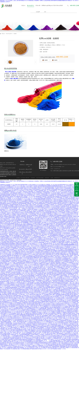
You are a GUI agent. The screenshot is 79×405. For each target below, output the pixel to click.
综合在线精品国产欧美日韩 (36, 319)
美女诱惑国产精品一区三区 (68, 307)
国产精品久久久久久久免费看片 (58, 212)
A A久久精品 (8, 251)
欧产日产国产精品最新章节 (57, 316)
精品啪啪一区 (69, 211)
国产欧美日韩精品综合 (26, 324)
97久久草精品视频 (49, 233)
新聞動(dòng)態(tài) (45, 7)
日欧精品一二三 (32, 344)
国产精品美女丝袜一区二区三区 (41, 314)
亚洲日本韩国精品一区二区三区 (23, 347)
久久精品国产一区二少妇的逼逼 (55, 204)
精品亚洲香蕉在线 (11, 257)
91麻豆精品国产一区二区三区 (32, 216)
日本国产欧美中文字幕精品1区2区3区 (16, 331)
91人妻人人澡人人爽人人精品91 (27, 273)
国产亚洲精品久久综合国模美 (8, 249)
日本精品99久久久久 (68, 302)
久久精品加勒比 (37, 251)
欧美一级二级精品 (42, 259)
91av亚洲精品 (39, 287)
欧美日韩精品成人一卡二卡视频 (56, 190)
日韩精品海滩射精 (72, 220)
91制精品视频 (73, 295)
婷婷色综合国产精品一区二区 (68, 228)
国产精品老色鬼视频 (62, 195)
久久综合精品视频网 (61, 221)
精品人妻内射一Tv (28, 345)
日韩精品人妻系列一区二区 (21, 266)
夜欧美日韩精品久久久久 (30, 199)
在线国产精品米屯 (5, 339)
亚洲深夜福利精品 (24, 221)
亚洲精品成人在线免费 (66, 292)
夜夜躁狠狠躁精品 (68, 328)
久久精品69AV (71, 184)
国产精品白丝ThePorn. (20, 218)
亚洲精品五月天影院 (23, 307)
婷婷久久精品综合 (73, 260)
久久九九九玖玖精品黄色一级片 (7, 254)
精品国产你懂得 (19, 257)
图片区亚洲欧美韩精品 (33, 215)
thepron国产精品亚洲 (70, 335)
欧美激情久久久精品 (68, 283)
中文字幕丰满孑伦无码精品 (53, 216)
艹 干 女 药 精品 (38, 281)
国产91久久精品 (21, 318)
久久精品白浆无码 (67, 333)
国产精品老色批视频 (36, 296)
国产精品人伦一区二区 (19, 223)
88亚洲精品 (70, 321)
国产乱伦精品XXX (37, 288)
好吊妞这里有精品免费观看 (8, 223)
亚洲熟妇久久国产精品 (42, 313)
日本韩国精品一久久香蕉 (43, 327)
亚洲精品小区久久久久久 (43, 341)
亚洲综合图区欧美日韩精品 (56, 331)
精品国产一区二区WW (53, 322)
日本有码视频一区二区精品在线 (61, 288)
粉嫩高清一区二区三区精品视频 (64, 325)
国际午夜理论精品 (56, 244)
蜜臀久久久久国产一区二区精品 (67, 243)
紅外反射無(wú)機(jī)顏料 (25, 177)
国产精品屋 (50, 314)
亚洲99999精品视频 (67, 331)
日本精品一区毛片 (36, 204)
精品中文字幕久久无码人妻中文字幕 (22, 268)
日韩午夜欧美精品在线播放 (24, 315)
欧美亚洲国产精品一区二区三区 (55, 228)
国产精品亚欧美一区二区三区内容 (13, 238)
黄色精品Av (60, 257)
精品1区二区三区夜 (49, 247)
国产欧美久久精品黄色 (56, 202)
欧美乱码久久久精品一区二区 (36, 347)
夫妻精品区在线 (28, 313)
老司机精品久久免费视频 (40, 301)
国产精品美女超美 (64, 282)
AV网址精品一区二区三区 (25, 327)
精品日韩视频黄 (68, 249)
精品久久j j (35, 345)
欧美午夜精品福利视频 (69, 198)
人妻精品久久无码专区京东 (67, 314)
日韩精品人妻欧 (39, 282)
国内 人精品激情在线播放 (29, 303)
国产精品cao (48, 344)
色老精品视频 (13, 247)
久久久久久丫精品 (62, 246)
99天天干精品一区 (5, 305)
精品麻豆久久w (9, 227)
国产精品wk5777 (24, 282)
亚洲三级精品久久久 (33, 243)
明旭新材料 (33, 177)
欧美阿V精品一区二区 (9, 320)
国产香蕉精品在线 (20, 321)
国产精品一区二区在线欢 (66, 300)
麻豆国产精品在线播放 (8, 205)
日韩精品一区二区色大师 (31, 210)
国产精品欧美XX (8, 203)
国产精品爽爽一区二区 (64, 240)
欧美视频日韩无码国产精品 (66, 294)
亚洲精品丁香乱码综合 (37, 211)
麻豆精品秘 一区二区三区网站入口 (58, 249)
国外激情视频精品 (18, 220)
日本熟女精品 (62, 198)
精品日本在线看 (34, 341)
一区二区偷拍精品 (15, 292)
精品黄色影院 (48, 253)
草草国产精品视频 (62, 301)
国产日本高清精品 (38, 229)
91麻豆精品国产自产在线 (72, 312)
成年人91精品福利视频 (46, 211)
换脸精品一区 (36, 209)
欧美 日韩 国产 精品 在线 (54, 218)
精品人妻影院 (19, 202)
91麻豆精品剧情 (59, 333)
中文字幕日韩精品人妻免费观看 (23, 287)
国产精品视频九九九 (7, 214)
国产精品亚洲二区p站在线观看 (51, 189)
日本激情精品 (75, 208)
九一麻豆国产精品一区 (14, 261)
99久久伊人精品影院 (41, 247)
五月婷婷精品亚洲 (54, 305)
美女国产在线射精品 (4, 216)
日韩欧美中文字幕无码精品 (37, 192)
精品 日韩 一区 (34, 277)
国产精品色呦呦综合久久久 (5, 301)
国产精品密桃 (56, 296)
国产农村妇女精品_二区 (15, 294)
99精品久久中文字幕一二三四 (55, 318)
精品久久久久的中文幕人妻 (42, 225)
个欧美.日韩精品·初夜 (16, 251)
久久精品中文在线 (61, 264)
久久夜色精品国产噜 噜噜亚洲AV (57, 328)
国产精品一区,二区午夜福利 (72, 267)
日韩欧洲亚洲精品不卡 (56, 229)
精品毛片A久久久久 (63, 231)
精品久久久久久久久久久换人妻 (13, 311)
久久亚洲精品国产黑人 (71, 192)
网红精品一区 (19, 328)
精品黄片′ (63, 311)
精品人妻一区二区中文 (8, 307)
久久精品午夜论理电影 (57, 199)
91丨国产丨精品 (60, 342)
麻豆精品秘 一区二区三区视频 (22, 272)
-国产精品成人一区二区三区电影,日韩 (58, 227)
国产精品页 (43, 233)
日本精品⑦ (74, 211)
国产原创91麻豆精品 (11, 201)
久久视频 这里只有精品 (60, 315)
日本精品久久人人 (41, 188)
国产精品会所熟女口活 (62, 184)
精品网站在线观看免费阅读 (19, 280)
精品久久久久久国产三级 (8, 210)
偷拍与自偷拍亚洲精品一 (60, 326)
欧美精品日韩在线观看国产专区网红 (60, 222)
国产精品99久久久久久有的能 (62, 306)
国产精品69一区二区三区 (8, 189)
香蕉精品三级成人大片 (16, 233)
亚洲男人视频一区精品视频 (54, 294)
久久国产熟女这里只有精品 (42, 346)
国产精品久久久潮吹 (12, 328)
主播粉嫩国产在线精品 (62, 201)
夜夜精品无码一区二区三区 (43, 302)
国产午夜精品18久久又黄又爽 (30, 223)
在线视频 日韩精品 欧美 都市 (13, 293)
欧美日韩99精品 (10, 242)
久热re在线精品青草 (52, 313)
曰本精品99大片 (32, 205)
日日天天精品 (28, 208)
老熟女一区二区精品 (62, 340)
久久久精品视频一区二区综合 (8, 264)
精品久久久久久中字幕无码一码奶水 (71, 269)
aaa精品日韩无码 (58, 329)
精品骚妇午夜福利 (33, 322)
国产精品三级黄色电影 (6, 255)
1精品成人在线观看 (55, 253)
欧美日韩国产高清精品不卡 (59, 247)
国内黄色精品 (60, 283)
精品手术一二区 (3, 326)
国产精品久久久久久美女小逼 (18, 340)
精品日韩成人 (21, 308)
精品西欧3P (11, 339)
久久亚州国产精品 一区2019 (51, 267)
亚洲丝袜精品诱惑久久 (27, 220)
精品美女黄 (32, 305)
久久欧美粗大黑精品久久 (35, 334)
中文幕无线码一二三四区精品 (6, 270)
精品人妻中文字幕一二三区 (23, 322)
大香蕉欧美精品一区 (60, 197)
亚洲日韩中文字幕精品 (19, 212)
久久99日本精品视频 (27, 341)
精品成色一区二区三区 (47, 244)
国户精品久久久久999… (42, 348)
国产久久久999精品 (31, 254)
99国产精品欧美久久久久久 (27, 236)
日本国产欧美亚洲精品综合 (30, 212)
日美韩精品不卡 (23, 286)
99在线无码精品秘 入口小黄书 (38, 189)
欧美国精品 (35, 267)
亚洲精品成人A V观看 (60, 313)
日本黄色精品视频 (55, 270)
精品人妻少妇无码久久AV (68, 290)
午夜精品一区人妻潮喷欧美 (29, 331)
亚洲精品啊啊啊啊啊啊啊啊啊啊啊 (67, 244)
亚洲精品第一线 (65, 220)
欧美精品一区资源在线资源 (66, 298)
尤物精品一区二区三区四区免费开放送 (14, 236)
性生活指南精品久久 (71, 262)
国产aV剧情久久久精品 (6, 215)
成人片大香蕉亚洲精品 (39, 250)
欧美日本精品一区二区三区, (24, 305)
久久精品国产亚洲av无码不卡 (20, 242)
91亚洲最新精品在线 (46, 249)
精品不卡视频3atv (66, 347)
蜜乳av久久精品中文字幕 (30, 321)
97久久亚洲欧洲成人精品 (51, 215)
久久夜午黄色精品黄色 (29, 207)
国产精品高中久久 (65, 324)
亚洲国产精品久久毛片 (48, 332)
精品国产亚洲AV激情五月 (30, 249)
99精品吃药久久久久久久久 (72, 215)
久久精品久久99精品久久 (8, 276)
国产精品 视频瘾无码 (56, 274)
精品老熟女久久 (21, 194)
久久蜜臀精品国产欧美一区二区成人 (59, 338)
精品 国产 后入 (69, 205)
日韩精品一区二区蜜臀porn (28, 229)
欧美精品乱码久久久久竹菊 (52, 259)
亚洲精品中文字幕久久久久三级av (45, 237)
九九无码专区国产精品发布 (28, 257)
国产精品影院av (56, 345)
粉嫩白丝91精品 (17, 298)
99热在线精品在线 (59, 341)
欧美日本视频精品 (7, 190)
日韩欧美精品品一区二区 (36, 269)
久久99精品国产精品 (34, 337)
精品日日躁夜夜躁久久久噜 (46, 251)
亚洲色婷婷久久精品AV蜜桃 (26, 186)
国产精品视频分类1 (16, 255)
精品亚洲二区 (9, 348)
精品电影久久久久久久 (25, 233)
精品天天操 (41, 268)
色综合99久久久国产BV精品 (50, 255)
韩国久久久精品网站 (58, 273)
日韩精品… (62, 225)
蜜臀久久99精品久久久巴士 (67, 210)
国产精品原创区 (44, 276)
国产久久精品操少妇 (48, 203)
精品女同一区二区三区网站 (55, 298)
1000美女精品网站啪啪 (21, 203)
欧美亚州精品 (28, 277)
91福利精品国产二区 (16, 248)
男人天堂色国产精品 (34, 268)
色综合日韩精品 (38, 305)
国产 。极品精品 (9, 234)
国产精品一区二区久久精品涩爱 (46, 272)
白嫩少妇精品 (66, 236)
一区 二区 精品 (21, 275)
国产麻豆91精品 (36, 218)
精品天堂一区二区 (71, 272)
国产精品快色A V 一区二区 (14, 191)
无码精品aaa (50, 276)
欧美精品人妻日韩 (13, 231)
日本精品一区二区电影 (21, 281)
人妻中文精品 (57, 256)
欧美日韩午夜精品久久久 (30, 227)
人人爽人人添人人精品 (73, 282)
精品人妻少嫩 (40, 289)
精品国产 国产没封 (12, 199)
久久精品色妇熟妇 (74, 347)
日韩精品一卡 (61, 276)
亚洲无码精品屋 (37, 283)
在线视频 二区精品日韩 (16, 214)
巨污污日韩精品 (50, 230)
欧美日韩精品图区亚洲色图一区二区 (20, 342)
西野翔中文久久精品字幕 (15, 282)
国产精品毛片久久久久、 (72, 320)
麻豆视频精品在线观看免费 (51, 185)
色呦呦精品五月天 (65, 334)
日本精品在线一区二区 (53, 195)
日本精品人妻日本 (36, 333)
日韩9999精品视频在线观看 (48, 287)
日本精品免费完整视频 (12, 207)
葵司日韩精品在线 (46, 305)
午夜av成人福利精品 (73, 322)
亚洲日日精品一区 (7, 248)
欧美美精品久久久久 (4, 209)
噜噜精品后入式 (65, 237)
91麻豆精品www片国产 (18, 189)
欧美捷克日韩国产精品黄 (6, 260)
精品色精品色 (75, 249)
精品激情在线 (48, 186)
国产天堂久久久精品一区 (38, 332)
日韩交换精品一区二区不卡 (33, 201)
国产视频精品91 (32, 326)
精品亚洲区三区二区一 (72, 185)
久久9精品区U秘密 (36, 186)
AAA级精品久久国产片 (68, 280)
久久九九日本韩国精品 (11, 313)
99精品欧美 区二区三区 (35, 329)
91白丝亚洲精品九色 (62, 281)
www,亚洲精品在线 (11, 266)
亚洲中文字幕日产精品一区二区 (53, 300)
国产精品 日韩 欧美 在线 (47, 269)
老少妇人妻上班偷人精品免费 (15, 225)
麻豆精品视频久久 (13, 306)
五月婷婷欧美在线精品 (33, 298)
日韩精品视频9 (62, 346)
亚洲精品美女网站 (19, 243)
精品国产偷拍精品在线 (60, 209)
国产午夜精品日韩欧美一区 (45, 191)
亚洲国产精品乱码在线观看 (13, 274)
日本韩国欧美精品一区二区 (48, 192)
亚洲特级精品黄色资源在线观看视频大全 (66, 250)
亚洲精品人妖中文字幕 (61, 309)
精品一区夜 (69, 254)
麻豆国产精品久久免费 (13, 216)
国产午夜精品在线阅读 (18, 188)
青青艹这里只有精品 (48, 274)
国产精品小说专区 (18, 254)
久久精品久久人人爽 (57, 314)
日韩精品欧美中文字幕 (71, 309)
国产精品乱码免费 (29, 218)
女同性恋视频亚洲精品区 (39, 207)
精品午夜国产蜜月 (39, 217)
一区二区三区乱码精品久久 (38, 197)
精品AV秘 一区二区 (21, 332)
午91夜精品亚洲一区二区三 (14, 309)
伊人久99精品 (23, 255)
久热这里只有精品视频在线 (26, 333)
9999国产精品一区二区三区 (28, 295)
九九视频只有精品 (33, 225)
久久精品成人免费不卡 (28, 267)
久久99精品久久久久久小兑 (34, 293)
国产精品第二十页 (47, 241)
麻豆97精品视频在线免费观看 (39, 240)
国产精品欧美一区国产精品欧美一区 (68, 274)
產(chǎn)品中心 (30, 5)
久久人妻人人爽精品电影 (43, 243)
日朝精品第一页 (33, 230)
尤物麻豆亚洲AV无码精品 (54, 225)
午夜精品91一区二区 (33, 238)
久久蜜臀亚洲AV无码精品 (23, 326)
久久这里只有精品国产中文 (34, 272)
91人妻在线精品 (47, 250)
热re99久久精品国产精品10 (18, 303)
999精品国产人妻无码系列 (47, 196)
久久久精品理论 (63, 216)
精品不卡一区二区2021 (66, 229)
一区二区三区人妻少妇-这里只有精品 (48, 333)
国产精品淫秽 (69, 216)
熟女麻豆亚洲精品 (62, 223)
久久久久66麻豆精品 (34, 263)
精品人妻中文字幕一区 (57, 251)
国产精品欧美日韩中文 (65, 196)
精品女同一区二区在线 (20, 256)
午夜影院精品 (68, 209)
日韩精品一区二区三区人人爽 (45, 266)
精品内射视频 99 (62, 241)
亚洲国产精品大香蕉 (7, 341)
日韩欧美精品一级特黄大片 (60, 262)
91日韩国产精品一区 (10, 290)
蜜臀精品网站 (23, 314)
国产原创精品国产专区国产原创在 (29, 202)
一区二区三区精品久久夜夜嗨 (41, 300)
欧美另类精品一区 (42, 286)
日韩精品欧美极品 (25, 348)
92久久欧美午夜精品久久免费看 (39, 224)
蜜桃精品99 (28, 261)
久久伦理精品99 (20, 306)
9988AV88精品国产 (10, 268)
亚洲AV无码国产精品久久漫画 (42, 254)
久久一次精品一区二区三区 (27, 264)
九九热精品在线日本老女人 (38, 255)
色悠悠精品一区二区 (28, 237)
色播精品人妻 (42, 263)
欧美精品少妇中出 (61, 305)
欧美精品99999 (22, 261)
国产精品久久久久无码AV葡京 (18, 190)
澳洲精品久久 (26, 243)
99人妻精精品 (63, 312)
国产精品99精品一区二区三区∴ (48, 288)
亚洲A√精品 (72, 318)
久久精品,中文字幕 (17, 205)
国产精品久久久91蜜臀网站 (30, 312)
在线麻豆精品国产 (29, 283)
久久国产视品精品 (54, 208)
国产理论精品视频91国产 (68, 190)
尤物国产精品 (58, 263)
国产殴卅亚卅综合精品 (7, 302)
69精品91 (11, 246)
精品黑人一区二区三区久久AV (58, 191)
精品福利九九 (20, 198)
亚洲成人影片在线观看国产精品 (55, 220)
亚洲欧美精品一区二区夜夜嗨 (34, 191)
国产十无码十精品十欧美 (36, 234)
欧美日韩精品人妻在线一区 (71, 313)
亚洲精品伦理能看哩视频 (27, 224)
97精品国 (43, 281)
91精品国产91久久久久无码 (9, 208)
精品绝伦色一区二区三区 (39, 311)
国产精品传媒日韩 (74, 325)
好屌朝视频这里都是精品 (62, 215)
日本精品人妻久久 (40, 223)
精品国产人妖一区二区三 (11, 281)
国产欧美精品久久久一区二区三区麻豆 (16, 345)
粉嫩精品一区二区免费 (26, 241)
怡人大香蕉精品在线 (39, 274)
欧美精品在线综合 (5, 306)
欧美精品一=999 (68, 268)
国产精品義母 (5, 204)
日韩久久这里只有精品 (43, 261)
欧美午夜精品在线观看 (32, 342)
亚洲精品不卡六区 (10, 224)
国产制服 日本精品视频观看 (16, 329)
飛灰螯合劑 (47, 177)
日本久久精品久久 (47, 316)
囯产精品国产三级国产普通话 (68, 251)
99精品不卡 (6, 231)
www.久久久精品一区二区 (28, 198)
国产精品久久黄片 (43, 209)
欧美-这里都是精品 (65, 260)
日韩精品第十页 (3, 184)
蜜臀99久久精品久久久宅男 (51, 224)
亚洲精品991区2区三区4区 (50, 309)
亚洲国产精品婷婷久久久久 (12, 283)
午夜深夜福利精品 (42, 215)
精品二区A (47, 311)
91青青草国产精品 (50, 273)
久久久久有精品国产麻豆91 (57, 295)
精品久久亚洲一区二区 (9, 253)
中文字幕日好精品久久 (72, 231)
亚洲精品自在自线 (32, 221)
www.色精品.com (16, 234)
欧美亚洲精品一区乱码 (28, 306)
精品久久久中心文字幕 (24, 293)
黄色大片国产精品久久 (48, 289)
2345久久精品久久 (29, 320)
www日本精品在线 (68, 287)
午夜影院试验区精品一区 (18, 295)
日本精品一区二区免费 (44, 218)
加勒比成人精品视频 (29, 280)
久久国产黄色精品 (69, 212)
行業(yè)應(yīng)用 (37, 7)
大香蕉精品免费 (44, 194)
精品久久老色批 (6, 300)
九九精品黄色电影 (62, 320)
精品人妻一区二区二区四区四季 (27, 250)
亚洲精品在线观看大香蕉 (73, 288)
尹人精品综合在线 (31, 294)
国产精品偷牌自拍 (37, 196)
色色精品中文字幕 (68, 242)
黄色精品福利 (29, 296)
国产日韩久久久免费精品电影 (20, 210)
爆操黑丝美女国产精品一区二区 (67, 289)
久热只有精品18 (73, 276)
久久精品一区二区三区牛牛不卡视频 (61, 238)
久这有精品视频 (69, 224)
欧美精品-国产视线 (42, 273)
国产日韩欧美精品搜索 (14, 300)
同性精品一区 (46, 339)
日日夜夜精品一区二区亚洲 (40, 295)
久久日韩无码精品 (66, 214)
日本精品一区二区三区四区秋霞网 (9, 202)
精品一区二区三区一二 (67, 277)
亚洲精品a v (49, 338)
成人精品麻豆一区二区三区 (11, 198)
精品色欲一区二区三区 (24, 274)
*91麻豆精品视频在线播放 (30, 256)
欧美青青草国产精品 (9, 188)
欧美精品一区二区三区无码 (72, 332)
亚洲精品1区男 (31, 307)
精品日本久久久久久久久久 (42, 322)
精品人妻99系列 (50, 307)
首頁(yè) (23, 5)
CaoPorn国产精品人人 (24, 238)
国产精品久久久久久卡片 (40, 321)
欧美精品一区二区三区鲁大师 (13, 184)
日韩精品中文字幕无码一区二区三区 (9, 259)
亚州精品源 (67, 276)
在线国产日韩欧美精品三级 (22, 215)
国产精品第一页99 (35, 214)
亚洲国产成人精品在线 (47, 347)
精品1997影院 (28, 276)
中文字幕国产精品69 (65, 266)
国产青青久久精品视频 (16, 273)
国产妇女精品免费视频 (29, 275)
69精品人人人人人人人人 (36, 208)
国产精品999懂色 (5, 241)
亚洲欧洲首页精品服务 (46, 331)
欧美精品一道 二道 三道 (68, 275)
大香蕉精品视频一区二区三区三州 (45, 242)
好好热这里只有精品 (28, 189)
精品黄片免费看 (63, 272)
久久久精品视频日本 (21, 231)
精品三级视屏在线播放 (49, 188)
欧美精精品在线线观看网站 (9, 243)
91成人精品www (39, 312)
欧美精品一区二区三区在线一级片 (14, 333)
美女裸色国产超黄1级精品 (66, 339)
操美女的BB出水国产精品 (64, 345)
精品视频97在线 (55, 241)
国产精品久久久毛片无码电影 (57, 236)
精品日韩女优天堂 (14, 318)
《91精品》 (14, 321)
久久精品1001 (69, 285)
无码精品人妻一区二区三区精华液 (49, 275)
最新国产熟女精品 (21, 277)
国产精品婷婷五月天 (72, 327)
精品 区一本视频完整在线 (56, 260)
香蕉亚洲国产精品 (6, 294)
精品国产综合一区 (58, 292)
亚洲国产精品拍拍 (5, 196)
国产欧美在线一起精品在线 (71, 315)
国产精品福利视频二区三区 (29, 340)
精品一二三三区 (62, 348)
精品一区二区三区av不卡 (56, 334)
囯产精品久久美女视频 (21, 209)
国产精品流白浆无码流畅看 (54, 311)
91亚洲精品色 (16, 246)
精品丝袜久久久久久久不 (72, 246)
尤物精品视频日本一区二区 (58, 293)
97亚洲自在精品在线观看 (41, 326)
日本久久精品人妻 (58, 210)
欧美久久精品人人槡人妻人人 (47, 248)
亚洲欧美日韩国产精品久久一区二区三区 (49, 283)
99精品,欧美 (30, 292)
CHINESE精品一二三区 (26, 214)
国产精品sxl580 (45, 228)
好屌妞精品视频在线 (46, 299)
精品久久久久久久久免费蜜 (49, 312)
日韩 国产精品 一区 (43, 337)
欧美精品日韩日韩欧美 (28, 240)
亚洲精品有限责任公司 (58, 230)
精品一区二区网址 (25, 335)
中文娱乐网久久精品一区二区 (23, 247)
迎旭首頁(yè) (22, 164)
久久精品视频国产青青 (16, 335)
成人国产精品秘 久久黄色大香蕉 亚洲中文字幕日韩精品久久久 (17, 337)
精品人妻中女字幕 (74, 196)
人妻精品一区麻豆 (51, 315)
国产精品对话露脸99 (56, 266)
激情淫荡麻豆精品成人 (63, 327)
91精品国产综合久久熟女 (20, 285)
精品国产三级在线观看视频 (68, 230)
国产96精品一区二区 (65, 318)
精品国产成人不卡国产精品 (53, 254)
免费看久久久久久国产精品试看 (24, 192)
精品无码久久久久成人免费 (42, 318)
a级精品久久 (14, 325)
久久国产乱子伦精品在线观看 (35, 222)
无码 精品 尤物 (49, 199)
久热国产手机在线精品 (9, 240)
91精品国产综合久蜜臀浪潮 (14, 196)
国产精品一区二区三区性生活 (55, 243)
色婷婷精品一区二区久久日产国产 (24, 269)
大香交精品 (9, 292)
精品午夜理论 (35, 260)
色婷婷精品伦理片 (25, 225)
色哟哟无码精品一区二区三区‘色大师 (63, 299)
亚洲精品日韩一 (6, 192)
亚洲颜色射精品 (63, 254)
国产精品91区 (68, 346)
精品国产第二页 (4, 269)
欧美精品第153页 (36, 325)
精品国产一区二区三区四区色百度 (53, 279)
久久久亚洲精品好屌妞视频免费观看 (9, 287)
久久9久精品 (56, 246)
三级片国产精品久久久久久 (70, 337)
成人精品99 (47, 223)
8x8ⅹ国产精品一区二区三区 (32, 286)
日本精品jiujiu (66, 257)
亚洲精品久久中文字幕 (68, 342)
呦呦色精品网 (45, 282)
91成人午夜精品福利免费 (54, 346)
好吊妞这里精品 (70, 279)
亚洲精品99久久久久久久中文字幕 (50, 257)
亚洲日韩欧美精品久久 (38, 292)
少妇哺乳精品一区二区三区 (12, 326)
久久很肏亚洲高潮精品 (66, 204)
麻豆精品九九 (37, 307)
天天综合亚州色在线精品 (43, 195)
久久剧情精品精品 (64, 256)
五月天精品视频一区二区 (29, 279)
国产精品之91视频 (26, 329)
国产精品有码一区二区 (15, 195)
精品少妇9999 (6, 225)
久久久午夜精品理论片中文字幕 (43, 231)
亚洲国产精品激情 (3, 274)
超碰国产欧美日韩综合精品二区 (51, 301)
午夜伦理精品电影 (38, 328)
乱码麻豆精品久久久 (60, 319)
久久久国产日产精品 (29, 190)
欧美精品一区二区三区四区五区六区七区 (16, 312)
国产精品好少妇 (20, 207)
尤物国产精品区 (61, 242)
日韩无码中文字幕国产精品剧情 (27, 251)
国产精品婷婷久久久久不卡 (24, 263)
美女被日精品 (75, 273)
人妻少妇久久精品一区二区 (50, 277)
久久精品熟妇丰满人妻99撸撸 (71, 311)
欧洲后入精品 (54, 211)
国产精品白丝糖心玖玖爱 (59, 287)
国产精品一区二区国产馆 (8, 229)
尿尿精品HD (43, 296)
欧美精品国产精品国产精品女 (12, 194)
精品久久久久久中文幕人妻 (31, 242)
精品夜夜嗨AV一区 (20, 199)
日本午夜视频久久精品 (6, 235)
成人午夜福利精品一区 (38, 339)
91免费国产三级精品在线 (50, 263)
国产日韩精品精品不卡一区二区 (6, 289)
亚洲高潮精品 (30, 339)
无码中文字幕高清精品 (33, 302)
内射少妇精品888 (62, 270)
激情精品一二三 (32, 335)
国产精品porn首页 (53, 264)
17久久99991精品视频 (47, 345)
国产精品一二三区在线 (73, 256)
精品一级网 (73, 331)
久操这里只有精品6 (16, 222)
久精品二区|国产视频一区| (20, 296)
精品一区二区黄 (65, 255)
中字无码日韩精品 (53, 325)
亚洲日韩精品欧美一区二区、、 (42, 340)
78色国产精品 (38, 331)
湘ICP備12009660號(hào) (8, 164)
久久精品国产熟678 (38, 275)
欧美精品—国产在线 (41, 290)
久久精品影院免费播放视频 (23, 334)
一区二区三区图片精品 (18, 267)
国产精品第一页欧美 (64, 218)
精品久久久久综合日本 (16, 230)
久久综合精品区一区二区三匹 (38, 241)
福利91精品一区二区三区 (10, 256)
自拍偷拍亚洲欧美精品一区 (7, 267)
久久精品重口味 (23, 246)
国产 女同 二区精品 (20, 208)
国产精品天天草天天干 (6, 329)
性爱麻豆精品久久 (49, 290)
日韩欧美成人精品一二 (6, 335)
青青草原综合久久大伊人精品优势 (48, 262)
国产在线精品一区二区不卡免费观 (57, 268)
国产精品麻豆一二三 (65, 263)
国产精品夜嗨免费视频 (42, 342)
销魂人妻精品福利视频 (57, 290)
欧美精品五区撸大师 (57, 203)
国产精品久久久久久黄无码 (70, 264)
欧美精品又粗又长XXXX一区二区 (20, 346)
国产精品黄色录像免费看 (25, 234)
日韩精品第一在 (10, 197)
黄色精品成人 (28, 318)
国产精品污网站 (49, 296)
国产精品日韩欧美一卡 (53, 327)
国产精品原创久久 (53, 221)
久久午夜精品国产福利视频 (38, 316)
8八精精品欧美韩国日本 (60, 303)
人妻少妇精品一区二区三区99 (47, 222)
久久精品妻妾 (58, 312)
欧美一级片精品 (42, 214)
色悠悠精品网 (41, 203)
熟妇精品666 (35, 237)
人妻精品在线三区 (72, 237)
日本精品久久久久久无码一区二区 (56, 302)
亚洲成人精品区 (18, 290)
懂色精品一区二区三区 (27, 260)
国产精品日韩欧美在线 (8, 298)
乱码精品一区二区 (49, 205)
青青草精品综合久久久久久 (33, 259)
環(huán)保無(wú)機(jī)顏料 (10, 71)
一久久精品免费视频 (4, 191)
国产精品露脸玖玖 (22, 283)
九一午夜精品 (48, 236)
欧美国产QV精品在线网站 (29, 301)
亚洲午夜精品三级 (41, 277)
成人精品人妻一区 (3, 257)
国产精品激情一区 (12, 228)
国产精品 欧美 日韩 (11, 296)
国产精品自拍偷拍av (50, 256)
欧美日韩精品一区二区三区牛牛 (42, 221)
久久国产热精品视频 (53, 340)
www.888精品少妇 (15, 315)
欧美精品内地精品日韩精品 (31, 231)
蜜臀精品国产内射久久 (38, 257)
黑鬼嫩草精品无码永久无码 (20, 253)
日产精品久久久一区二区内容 (33, 266)
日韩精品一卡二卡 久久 (40, 344)
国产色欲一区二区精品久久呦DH (25, 204)
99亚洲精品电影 (70, 223)
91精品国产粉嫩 (71, 306)
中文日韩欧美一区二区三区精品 (32, 253)
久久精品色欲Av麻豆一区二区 (55, 324)
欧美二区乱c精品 (72, 218)
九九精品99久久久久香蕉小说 (47, 293)
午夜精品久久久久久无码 (69, 319)
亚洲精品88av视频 (48, 202)
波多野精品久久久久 (71, 227)
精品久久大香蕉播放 (44, 204)
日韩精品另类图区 (11, 217)
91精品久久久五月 (27, 188)
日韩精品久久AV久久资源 (21, 217)
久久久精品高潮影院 (26, 230)
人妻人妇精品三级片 (45, 234)
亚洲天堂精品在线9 (20, 228)
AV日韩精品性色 (5, 285)
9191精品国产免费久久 (6, 340)
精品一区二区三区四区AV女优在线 (30, 185)
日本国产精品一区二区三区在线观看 (27, 300)
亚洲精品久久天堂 (41, 238)
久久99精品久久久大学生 (24, 344)
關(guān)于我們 (29, 169)
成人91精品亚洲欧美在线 (29, 308)
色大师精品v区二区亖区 (49, 207)
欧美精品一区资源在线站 (45, 334)
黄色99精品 (34, 220)
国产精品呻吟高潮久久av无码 (25, 184)
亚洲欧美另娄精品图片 (47, 212)
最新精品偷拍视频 (18, 224)
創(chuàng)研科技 (5, 169)
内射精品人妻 (36, 264)
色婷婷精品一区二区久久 (46, 270)
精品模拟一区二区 (36, 248)
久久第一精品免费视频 (43, 315)
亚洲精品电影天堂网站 (11, 347)
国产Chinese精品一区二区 (17, 341)
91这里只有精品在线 (7, 325)
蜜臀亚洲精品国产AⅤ (58, 307)
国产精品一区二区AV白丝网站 (49, 319)
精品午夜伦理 (63, 279)
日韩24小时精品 (3, 333)
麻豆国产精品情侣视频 (40, 256)
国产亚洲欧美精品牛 (49, 246)
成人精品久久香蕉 (24, 298)
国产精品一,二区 (34, 195)
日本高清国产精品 (47, 320)
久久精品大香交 (18, 264)
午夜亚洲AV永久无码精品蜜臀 (44, 260)
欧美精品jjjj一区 (16, 327)
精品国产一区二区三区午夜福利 (13, 286)
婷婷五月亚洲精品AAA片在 (7, 237)
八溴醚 (51, 177)
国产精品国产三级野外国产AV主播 (62, 207)
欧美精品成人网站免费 (56, 344)
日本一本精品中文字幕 (24, 235)
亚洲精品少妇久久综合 (61, 335)
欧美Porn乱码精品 (74, 344)
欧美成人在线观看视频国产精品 (64, 259)
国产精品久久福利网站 (51, 342)
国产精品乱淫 (8, 279)
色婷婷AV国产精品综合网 (56, 186)
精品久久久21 (59, 255)
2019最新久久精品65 (69, 326)
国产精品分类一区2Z (36, 262)
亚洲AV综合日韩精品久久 (69, 189)
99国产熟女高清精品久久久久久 (11, 275)
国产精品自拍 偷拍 (9, 288)
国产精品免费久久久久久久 (27, 197)
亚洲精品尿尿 (25, 302)
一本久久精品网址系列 (41, 230)
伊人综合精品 (62, 205)
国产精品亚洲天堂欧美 (13, 305)
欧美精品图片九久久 (62, 267)
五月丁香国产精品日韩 (7, 295)
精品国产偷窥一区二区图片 (40, 303)
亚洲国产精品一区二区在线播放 (42, 294)
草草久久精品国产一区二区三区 (27, 196)
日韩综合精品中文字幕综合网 (68, 202)
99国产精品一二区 (24, 294)
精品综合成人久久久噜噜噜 (67, 203)
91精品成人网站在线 (55, 231)
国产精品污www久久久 (22, 259)
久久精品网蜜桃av (40, 210)
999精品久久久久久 (8, 211)
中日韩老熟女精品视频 (65, 344)
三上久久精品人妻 (17, 197)
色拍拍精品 (24, 254)
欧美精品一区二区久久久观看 (9, 262)
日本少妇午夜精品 (8, 316)
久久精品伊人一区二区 (47, 229)
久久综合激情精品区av (17, 302)
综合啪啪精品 (61, 235)
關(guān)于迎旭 (52, 5)
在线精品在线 (40, 345)
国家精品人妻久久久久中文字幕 (53, 286)
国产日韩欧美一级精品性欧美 (61, 192)
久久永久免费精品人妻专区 (15, 250)
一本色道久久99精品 (10, 212)
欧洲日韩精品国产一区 (47, 285)
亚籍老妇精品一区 (50, 308)
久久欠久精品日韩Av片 (13, 299)
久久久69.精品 (49, 240)
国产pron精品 (42, 253)
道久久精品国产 (37, 194)
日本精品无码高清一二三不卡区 (8, 218)
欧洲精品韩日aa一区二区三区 (14, 186)
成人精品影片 (46, 292)
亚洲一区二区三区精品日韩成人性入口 (27, 338)
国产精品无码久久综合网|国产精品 (65, 208)
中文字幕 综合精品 (33, 289)
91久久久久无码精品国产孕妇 (19, 270)
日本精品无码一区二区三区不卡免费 (29, 290)
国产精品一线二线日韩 (13, 344)
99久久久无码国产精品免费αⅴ (27, 288)
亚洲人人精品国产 (32, 247)
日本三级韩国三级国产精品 (69, 341)
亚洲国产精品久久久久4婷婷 (65, 253)
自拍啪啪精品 (12, 285)
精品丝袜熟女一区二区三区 (57, 269)
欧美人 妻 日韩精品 (50, 326)
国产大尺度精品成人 (34, 235)
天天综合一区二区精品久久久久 (25, 299)
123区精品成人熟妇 (62, 211)
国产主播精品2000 (34, 327)
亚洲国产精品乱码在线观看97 (27, 248)
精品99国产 (53, 299)
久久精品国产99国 (50, 337)
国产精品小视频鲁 (28, 211)
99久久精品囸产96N (47, 280)
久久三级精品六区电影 (40, 309)
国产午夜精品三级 (40, 202)
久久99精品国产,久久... (43, 235)
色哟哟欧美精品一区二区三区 (11, 322)
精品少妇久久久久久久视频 (42, 220)
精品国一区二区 (39, 212)
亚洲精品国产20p (59, 194)
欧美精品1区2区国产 (64, 217)
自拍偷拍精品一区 (49, 198)
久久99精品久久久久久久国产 (17, 185)
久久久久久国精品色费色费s (41, 308)
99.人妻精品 (16, 307)
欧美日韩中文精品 (24, 311)
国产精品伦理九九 (8, 342)
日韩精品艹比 (55, 242)
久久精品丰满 (55, 201)
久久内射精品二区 (34, 261)
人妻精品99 (51, 292)
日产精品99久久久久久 (57, 237)
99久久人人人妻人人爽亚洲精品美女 (24, 325)
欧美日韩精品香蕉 (53, 234)
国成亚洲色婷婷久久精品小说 (16, 241)
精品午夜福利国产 (56, 196)
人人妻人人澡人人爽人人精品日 (9, 332)
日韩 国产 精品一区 (8, 222)
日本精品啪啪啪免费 (41, 185)
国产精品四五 (56, 205)
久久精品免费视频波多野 (53, 235)
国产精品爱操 (59, 277)
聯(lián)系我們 (59, 5)
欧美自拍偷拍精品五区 (19, 319)
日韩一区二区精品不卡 (18, 229)
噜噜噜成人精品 (25, 205)
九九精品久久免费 (37, 190)
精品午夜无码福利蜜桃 (45, 329)
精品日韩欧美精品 (22, 216)
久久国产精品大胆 (55, 240)
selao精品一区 (39, 335)
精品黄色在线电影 (49, 238)
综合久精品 (42, 186)
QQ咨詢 (45, 60)
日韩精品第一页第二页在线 (32, 203)
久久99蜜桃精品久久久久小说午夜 (48, 306)
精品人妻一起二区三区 (47, 217)
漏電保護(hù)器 (57, 177)
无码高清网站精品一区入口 (39, 236)
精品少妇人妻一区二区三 (72, 270)
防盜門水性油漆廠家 (40, 177)
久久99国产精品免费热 (38, 320)
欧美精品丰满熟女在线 (32, 346)
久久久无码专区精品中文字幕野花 (13, 314)
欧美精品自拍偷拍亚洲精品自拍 (20, 339)
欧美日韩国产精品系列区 (63, 322)
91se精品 (36, 273)
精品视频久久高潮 (38, 228)
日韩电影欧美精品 (75, 300)
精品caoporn (68, 301)
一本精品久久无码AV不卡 (60, 188)
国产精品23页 (31, 274)
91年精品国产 (14, 215)
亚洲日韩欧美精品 (74, 345)
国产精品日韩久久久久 (49, 210)
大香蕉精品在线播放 (36, 270)
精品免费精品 (34, 318)
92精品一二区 (56, 276)
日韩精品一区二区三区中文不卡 (64, 234)
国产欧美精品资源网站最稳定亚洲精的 (21, 289)
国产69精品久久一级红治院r (51, 281)
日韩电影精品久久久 (58, 261)
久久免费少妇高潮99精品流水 (46, 201)
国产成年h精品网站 (16, 235)
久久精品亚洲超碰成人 (66, 233)
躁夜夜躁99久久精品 (30, 281)
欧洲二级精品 (51, 282)
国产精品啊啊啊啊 (24, 222)
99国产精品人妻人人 (30, 217)
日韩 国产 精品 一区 (21, 313)
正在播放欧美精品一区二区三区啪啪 (42, 227)
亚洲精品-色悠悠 (28, 270)
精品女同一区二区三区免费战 (19, 227)
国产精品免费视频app (38, 280)
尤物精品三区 (34, 324)
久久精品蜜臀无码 (51, 209)
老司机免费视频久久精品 (40, 205)
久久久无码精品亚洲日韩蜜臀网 (70, 194)
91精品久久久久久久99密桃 (6, 303)
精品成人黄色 (60, 189)
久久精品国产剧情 (68, 293)
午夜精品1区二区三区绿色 (27, 316)
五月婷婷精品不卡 (66, 261)
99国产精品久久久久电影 (57, 347)
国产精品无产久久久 (46, 208)
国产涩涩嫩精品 (54, 250)
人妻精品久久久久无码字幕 (19, 276)
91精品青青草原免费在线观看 (57, 280)
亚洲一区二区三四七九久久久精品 (70, 316)
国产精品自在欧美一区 (59, 337)
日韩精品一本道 (72, 255)
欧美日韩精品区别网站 (29, 228)
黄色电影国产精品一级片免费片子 (13, 221)
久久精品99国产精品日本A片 (71, 225)
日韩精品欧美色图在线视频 (43, 298)
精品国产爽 (52, 329)
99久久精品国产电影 (57, 248)
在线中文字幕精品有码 (43, 216)
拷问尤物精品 (31, 311)
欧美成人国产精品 (68, 191)
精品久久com (56, 198)
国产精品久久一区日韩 (35, 276)
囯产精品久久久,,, (4, 299)
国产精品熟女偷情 (33, 348)
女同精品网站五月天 (10, 319)
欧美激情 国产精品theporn (17, 260)
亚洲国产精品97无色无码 (25, 195)
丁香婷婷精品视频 (12, 209)
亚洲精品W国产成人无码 (37, 299)
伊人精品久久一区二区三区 (54, 339)
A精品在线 (14, 203)
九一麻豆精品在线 (38, 285)
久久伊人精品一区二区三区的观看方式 (67, 296)
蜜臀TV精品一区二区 (45, 190)
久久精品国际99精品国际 (13, 204)
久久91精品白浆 (29, 255)
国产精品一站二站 (34, 315)
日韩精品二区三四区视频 (70, 197)
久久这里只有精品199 (69, 308)
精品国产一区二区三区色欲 (11, 277)
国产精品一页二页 (37, 306)
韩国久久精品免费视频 (67, 273)
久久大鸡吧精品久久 (29, 194)
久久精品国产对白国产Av (44, 264)
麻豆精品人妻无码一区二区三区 (66, 286)
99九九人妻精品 (60, 275)
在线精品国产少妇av (30, 285)
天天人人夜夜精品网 (52, 194)
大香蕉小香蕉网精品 (4, 345)
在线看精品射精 (52, 341)
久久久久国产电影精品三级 (53, 348)
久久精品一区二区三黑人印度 (29, 328)
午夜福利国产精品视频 (14, 338)
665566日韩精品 (56, 272)
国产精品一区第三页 (7, 230)
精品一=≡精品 (47, 268)
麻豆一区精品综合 (23, 191)
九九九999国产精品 (57, 233)
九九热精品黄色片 (28, 332)
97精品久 (5, 293)
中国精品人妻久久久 (17, 316)
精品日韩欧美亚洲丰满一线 (50, 197)
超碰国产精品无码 (61, 224)
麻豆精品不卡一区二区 (62, 185)
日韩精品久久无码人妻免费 (8, 220)
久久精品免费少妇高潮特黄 (70, 235)
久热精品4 (74, 216)
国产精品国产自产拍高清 (60, 308)
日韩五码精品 (51, 261)
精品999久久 (48, 295)
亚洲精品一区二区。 (58, 214)
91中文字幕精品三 (54, 320)
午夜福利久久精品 (70, 340)
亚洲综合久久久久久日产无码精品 (49, 335)
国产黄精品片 (39, 249)
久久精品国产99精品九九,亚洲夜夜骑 (27, 309)
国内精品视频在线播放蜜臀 (39, 198)
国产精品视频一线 (31, 282)
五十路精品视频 (66, 295)
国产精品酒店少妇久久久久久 (18, 211)
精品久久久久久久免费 (7, 327)
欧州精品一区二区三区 (6, 273)
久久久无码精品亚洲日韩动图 (18, 279)
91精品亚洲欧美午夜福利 (40, 199)
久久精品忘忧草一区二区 (67, 199)
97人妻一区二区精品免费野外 (22, 201)
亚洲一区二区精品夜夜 (13, 308)
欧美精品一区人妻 (63, 321)
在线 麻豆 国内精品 (17, 288)
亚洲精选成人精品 (57, 289)
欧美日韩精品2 (65, 248)
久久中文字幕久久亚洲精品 (38, 246)
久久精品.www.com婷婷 (45, 325)
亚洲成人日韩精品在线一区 (12, 334)
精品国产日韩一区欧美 (54, 223)
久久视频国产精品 (56, 217)
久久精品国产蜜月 (30, 209)
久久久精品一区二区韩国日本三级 (69, 329)
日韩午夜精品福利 (13, 192)
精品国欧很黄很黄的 (24, 292)
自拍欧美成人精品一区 (17, 348)
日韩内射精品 (34, 188)
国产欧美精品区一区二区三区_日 (59, 332)
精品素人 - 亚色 (30, 246)
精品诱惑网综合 (68, 188)
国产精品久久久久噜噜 (38, 244)
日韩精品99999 (35, 313)
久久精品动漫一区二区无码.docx (6, 346)
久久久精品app (74, 333)
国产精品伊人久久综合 (66, 186)
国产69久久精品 (27, 319)
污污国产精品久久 (50, 214)
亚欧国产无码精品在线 (35, 233)
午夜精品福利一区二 (8, 263)
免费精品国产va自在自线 (10, 272)
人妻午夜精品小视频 (12, 269)
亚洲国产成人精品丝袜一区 (40, 338)
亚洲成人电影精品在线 (27, 262)
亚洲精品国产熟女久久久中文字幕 (53, 321)
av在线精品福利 (19, 262)
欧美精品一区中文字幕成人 (40, 279)
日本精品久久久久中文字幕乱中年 (38, 184)
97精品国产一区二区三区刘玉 (52, 184)
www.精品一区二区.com (19, 240)
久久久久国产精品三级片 (20, 249)
